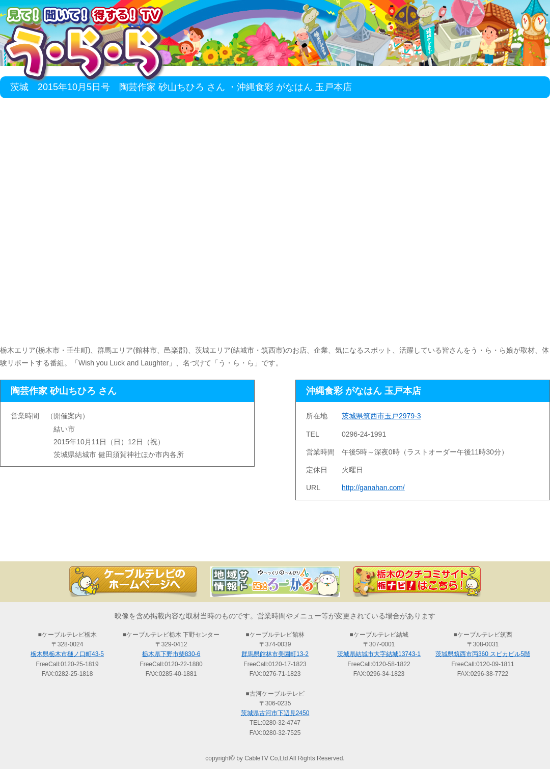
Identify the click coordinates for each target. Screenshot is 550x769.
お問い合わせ (499, 543)
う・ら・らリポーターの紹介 (387, 543)
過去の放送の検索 (275, 543)
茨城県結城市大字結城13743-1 (379, 654)
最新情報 (163, 543)
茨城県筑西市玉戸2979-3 (381, 416)
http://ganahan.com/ (373, 487)
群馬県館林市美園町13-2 (275, 654)
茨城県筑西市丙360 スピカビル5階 (482, 654)
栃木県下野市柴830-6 (171, 654)
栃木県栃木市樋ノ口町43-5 (67, 654)
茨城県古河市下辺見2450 (275, 713)
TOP (51, 543)
